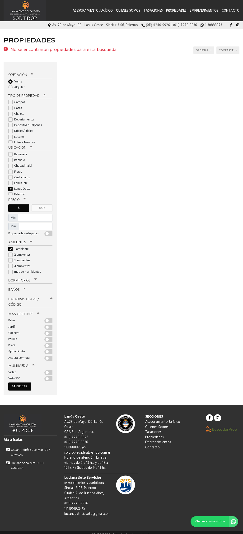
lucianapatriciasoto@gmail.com (87, 509)
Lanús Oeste (20, 185)
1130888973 (74, 442)
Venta (16, 78)
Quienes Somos (128, 11)
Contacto (230, 11)
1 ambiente (20, 245)
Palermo (18, 191)
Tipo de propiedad (26, 92)
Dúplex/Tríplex (22, 127)
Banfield (18, 156)
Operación (20, 71)
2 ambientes (20, 250)
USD (42, 204)
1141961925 (74, 503)
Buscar (19, 381)
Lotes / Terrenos (23, 139)
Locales (17, 133)
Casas (16, 104)
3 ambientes (20, 256)
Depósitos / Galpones (26, 121)
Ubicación (20, 144)
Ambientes (20, 238)
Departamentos (22, 116)
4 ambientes (20, 262)
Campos (18, 99)
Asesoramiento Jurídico (93, 11)
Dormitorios (22, 276)
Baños (17, 285)
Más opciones (23, 309)
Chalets (17, 110)
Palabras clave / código (30, 297)
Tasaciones (153, 11)
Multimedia (21, 361)
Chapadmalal (21, 162)
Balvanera (19, 150)
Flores (16, 168)
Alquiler (18, 83)
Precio (17, 196)
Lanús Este (19, 179)
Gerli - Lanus (20, 173)
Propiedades (176, 11)
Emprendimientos (204, 11)
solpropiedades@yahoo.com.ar (87, 448)
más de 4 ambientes (26, 268)
